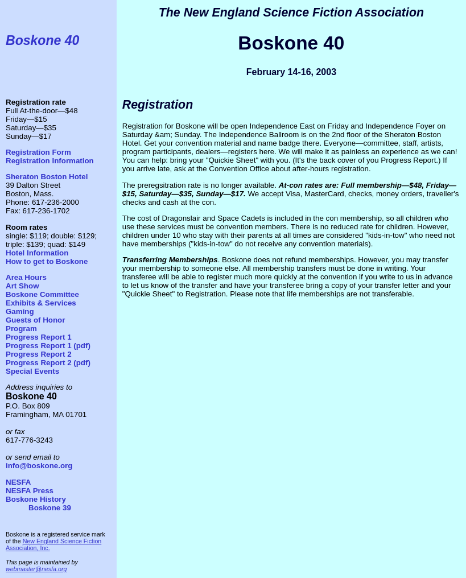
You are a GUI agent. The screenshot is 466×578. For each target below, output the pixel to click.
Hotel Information (37, 253)
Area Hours (26, 277)
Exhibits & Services (41, 303)
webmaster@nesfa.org (36, 568)
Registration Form (38, 152)
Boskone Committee (42, 294)
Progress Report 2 (39, 354)
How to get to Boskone (47, 261)
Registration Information (50, 160)
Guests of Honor (35, 320)
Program (21, 328)
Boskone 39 (49, 507)
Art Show (22, 286)
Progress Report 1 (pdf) (48, 345)
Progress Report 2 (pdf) (48, 362)
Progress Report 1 (39, 337)
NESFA (18, 482)
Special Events (32, 371)
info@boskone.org (39, 465)
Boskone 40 (42, 40)
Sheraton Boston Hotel (47, 176)
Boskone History (36, 499)
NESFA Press (29, 490)
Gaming (20, 311)
